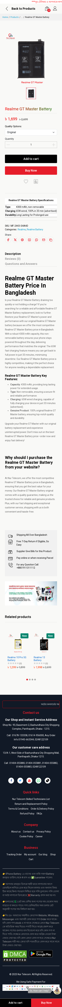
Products (14, 17)
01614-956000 (36, 735)
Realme (22, 229)
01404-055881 (33, 763)
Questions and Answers (21, 264)
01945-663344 (26, 739)
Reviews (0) (13, 259)
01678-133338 (19, 735)
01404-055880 (17, 763)
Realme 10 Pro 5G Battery (17, 659)
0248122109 (41, 739)
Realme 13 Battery (39, 659)
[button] (27, 679)
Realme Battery (35, 229)
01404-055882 (50, 763)
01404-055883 (24, 766)
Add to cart (31, 159)
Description (13, 254)
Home (5, 17)
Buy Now (31, 170)
